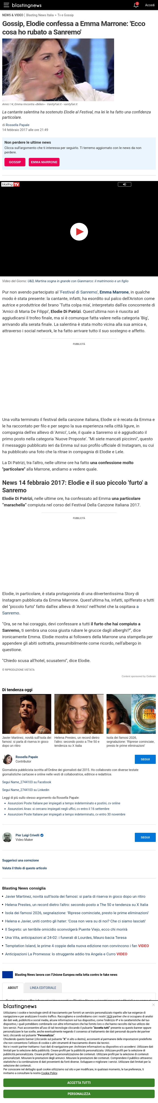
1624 (109, 1016)
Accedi (150, 5)
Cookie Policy (49, 1073)
